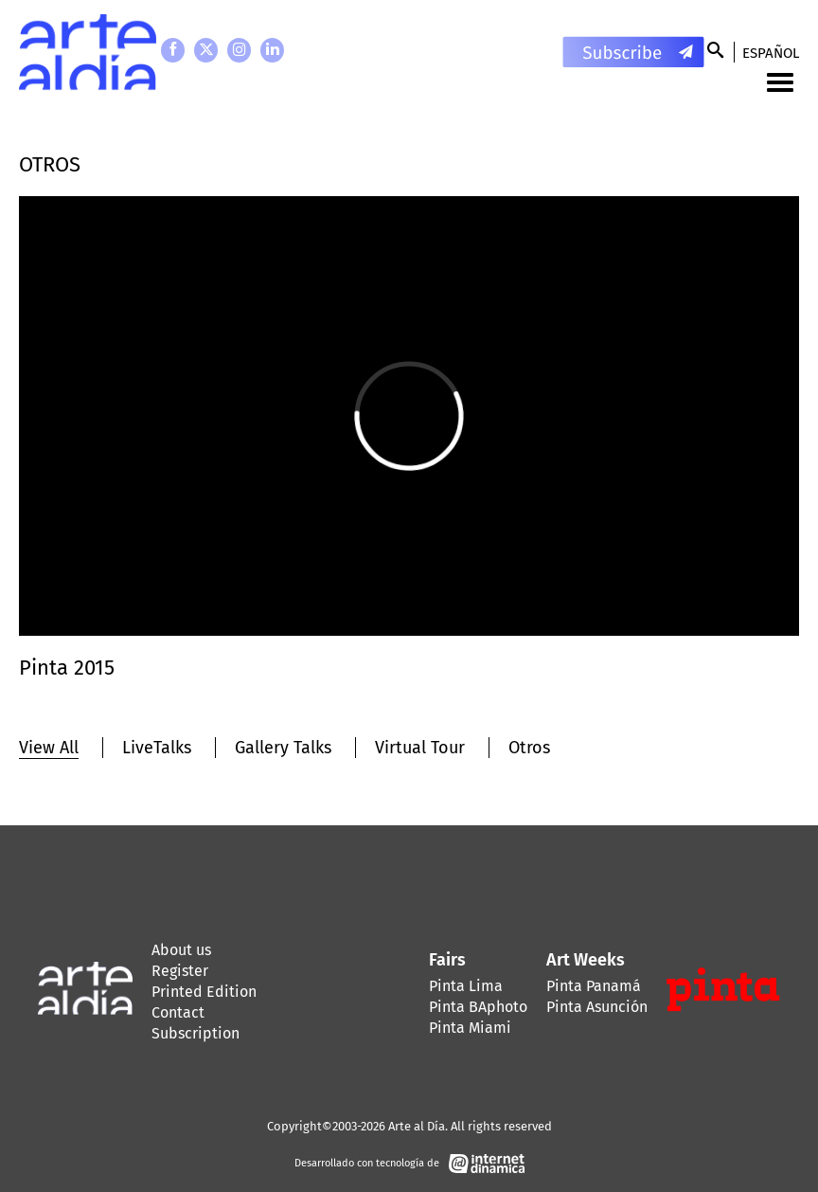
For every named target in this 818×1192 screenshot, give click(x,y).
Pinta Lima (466, 986)
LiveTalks (156, 747)
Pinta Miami (470, 1028)
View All (49, 747)
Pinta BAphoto (478, 1007)
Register (179, 971)
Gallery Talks (283, 747)
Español (770, 53)
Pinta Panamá (593, 986)
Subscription (195, 1033)
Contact (177, 1012)
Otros (529, 747)
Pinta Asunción (597, 1007)
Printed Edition (204, 992)
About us (181, 950)
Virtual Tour (420, 747)
